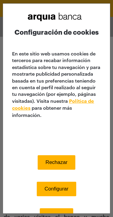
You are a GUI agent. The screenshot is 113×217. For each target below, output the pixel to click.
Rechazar (56, 162)
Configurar (56, 189)
